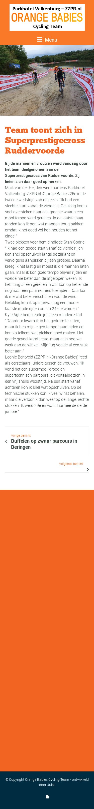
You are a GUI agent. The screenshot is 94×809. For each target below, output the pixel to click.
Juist (51, 784)
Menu (47, 39)
